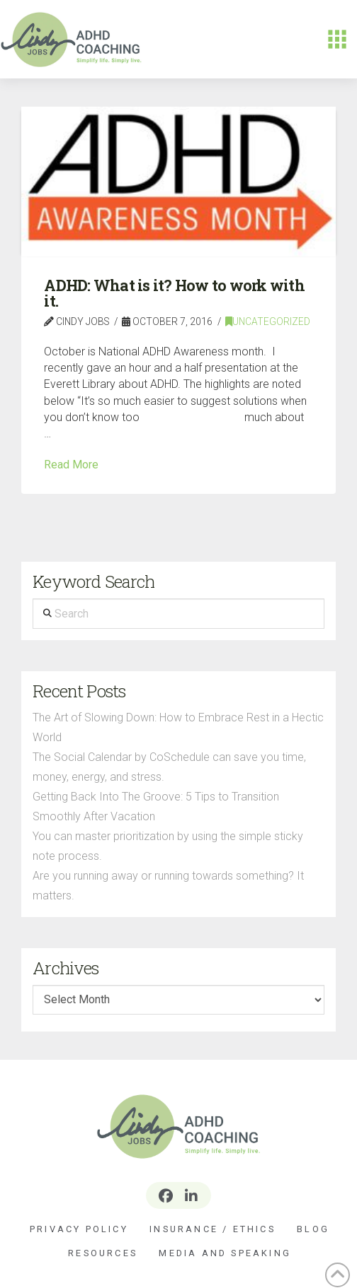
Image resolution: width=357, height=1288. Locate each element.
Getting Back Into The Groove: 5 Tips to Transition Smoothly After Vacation (156, 806)
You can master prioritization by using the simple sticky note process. (168, 846)
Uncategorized (267, 321)
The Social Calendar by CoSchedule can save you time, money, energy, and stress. (169, 767)
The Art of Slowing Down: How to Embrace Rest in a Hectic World (178, 727)
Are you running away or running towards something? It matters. (168, 885)
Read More (71, 464)
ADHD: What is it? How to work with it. (174, 293)
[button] (337, 39)
